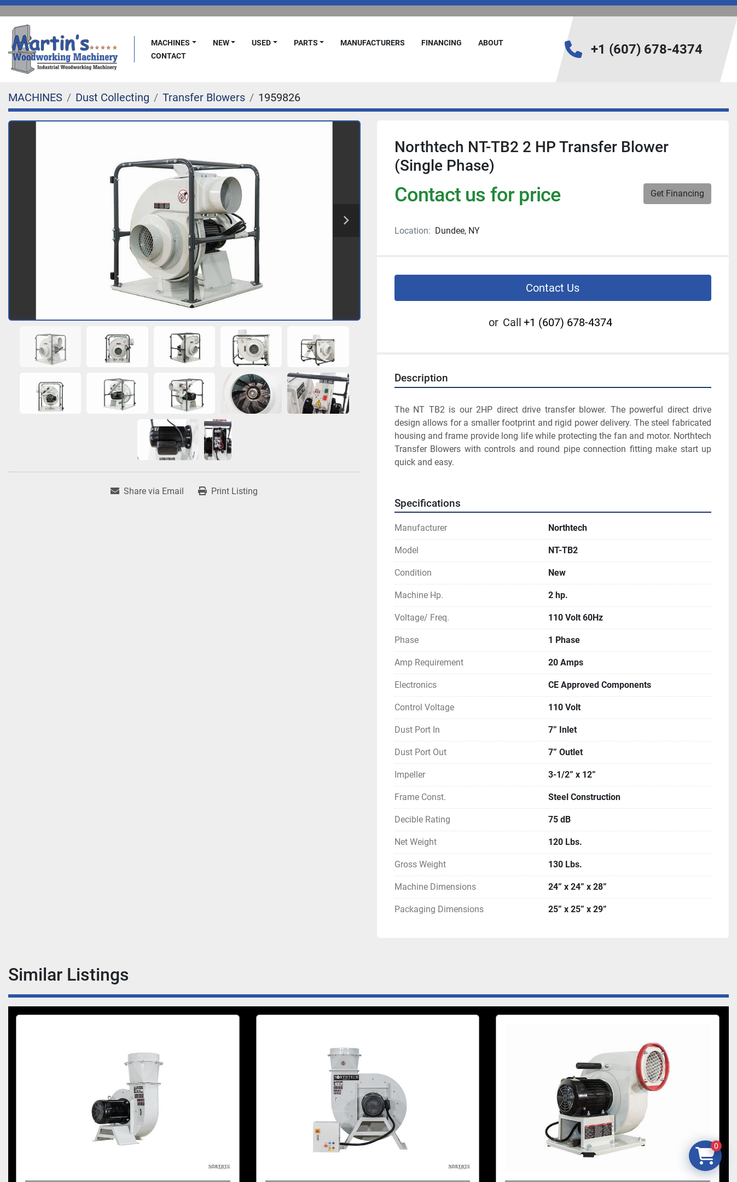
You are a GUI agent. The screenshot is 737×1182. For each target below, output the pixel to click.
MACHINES (170, 42)
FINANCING (441, 42)
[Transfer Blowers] (204, 97)
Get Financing (677, 193)
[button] (173, 43)
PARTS (306, 42)
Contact (168, 55)
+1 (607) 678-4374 (647, 49)
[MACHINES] (35, 97)
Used (261, 42)
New (221, 42)
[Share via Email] (147, 491)
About (490, 42)
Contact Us (552, 287)
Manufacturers (372, 42)
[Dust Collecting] (112, 97)
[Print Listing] (228, 491)
